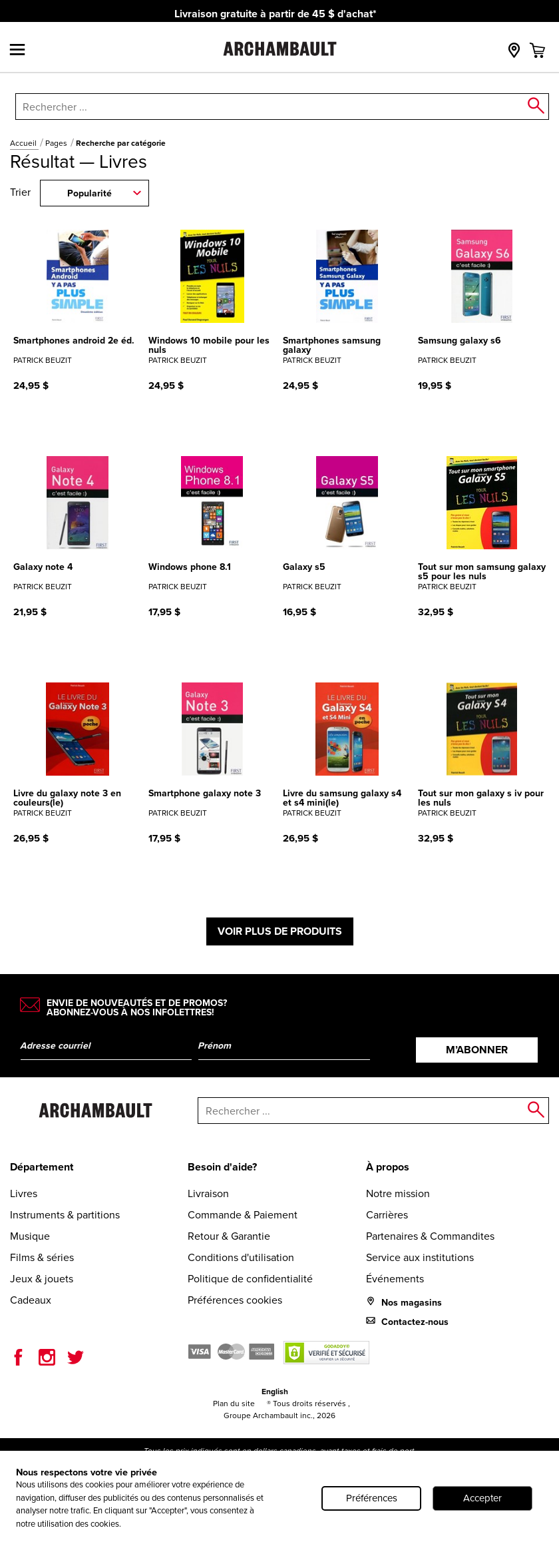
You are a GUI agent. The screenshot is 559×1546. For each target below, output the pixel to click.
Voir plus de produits (280, 931)
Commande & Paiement (242, 1214)
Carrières (387, 1214)
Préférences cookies (235, 1300)
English (275, 1392)
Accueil (24, 143)
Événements (395, 1278)
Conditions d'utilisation (241, 1257)
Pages (57, 143)
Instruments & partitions (65, 1214)
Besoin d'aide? (222, 1166)
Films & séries (42, 1257)
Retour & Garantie (229, 1236)
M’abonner (477, 1049)
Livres (23, 1193)
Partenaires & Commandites (430, 1236)
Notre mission (398, 1193)
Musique (30, 1236)
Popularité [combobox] (89, 193)
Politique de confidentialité (250, 1278)
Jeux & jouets (41, 1278)
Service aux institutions (420, 1257)
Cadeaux (30, 1300)
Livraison (208, 1193)
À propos (387, 1166)
